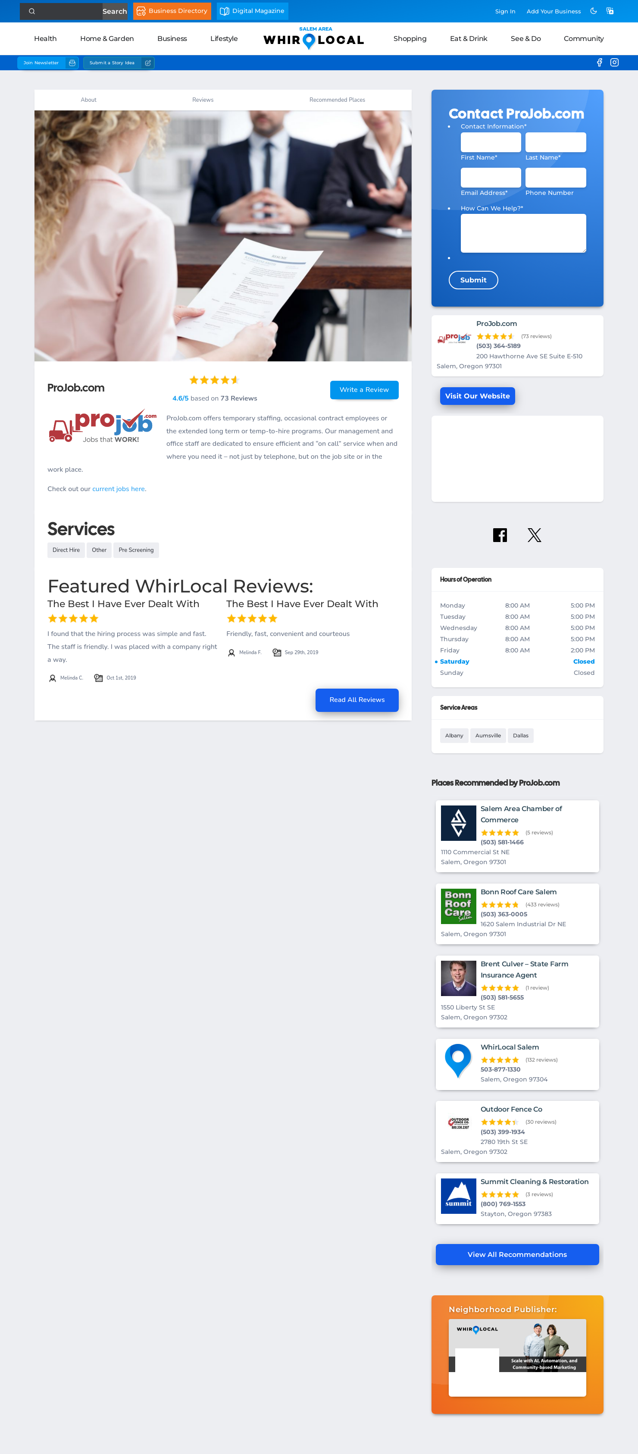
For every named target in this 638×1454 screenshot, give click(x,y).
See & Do (526, 38)
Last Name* (543, 157)
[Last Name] (555, 142)
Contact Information (494, 126)
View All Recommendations (517, 1254)
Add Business (554, 11)
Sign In (505, 11)
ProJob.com (496, 324)
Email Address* (484, 193)
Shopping (410, 38)
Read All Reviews (357, 700)
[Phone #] (555, 178)
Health (45, 38)
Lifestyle (224, 38)
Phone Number (549, 193)
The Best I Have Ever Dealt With (123, 604)
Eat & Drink (469, 38)
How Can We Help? (492, 208)
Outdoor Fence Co (511, 1109)
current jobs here (118, 489)
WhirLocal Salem (510, 1047)
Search (115, 11)
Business (172, 38)
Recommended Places (337, 100)
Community (584, 38)
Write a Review (364, 390)
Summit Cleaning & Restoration (535, 1182)
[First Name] (491, 142)
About (88, 100)
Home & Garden (107, 38)
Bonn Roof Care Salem (519, 892)
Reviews (202, 100)
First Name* (479, 157)
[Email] (491, 178)
